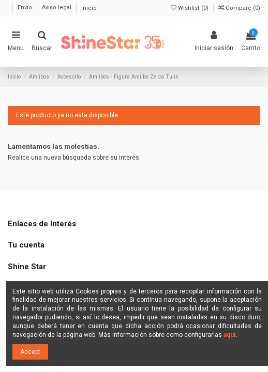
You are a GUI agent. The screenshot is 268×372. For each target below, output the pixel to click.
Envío (26, 8)
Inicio (89, 8)
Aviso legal (57, 8)
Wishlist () (190, 8)
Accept (30, 351)
